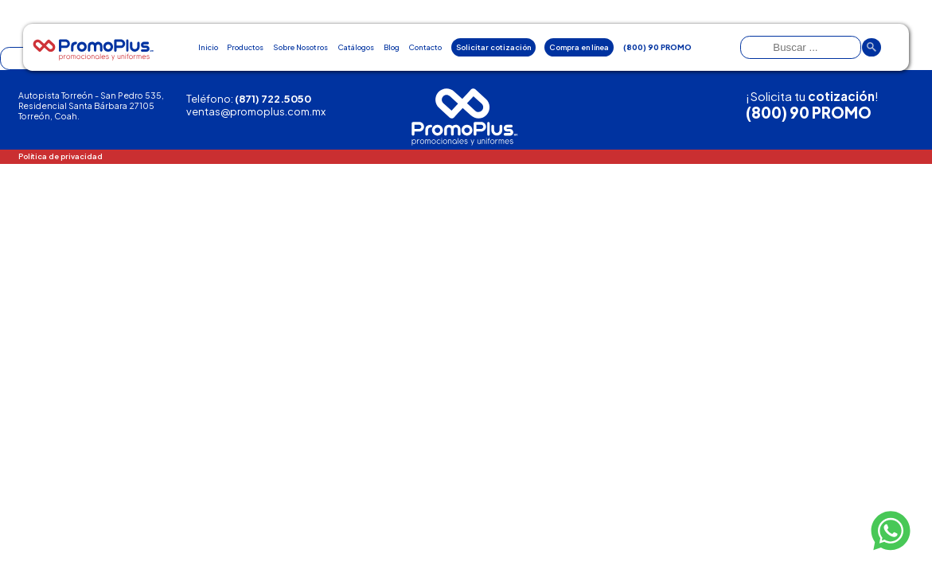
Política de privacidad (60, 156)
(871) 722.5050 (273, 98)
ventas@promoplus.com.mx (256, 111)
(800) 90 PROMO (809, 112)
